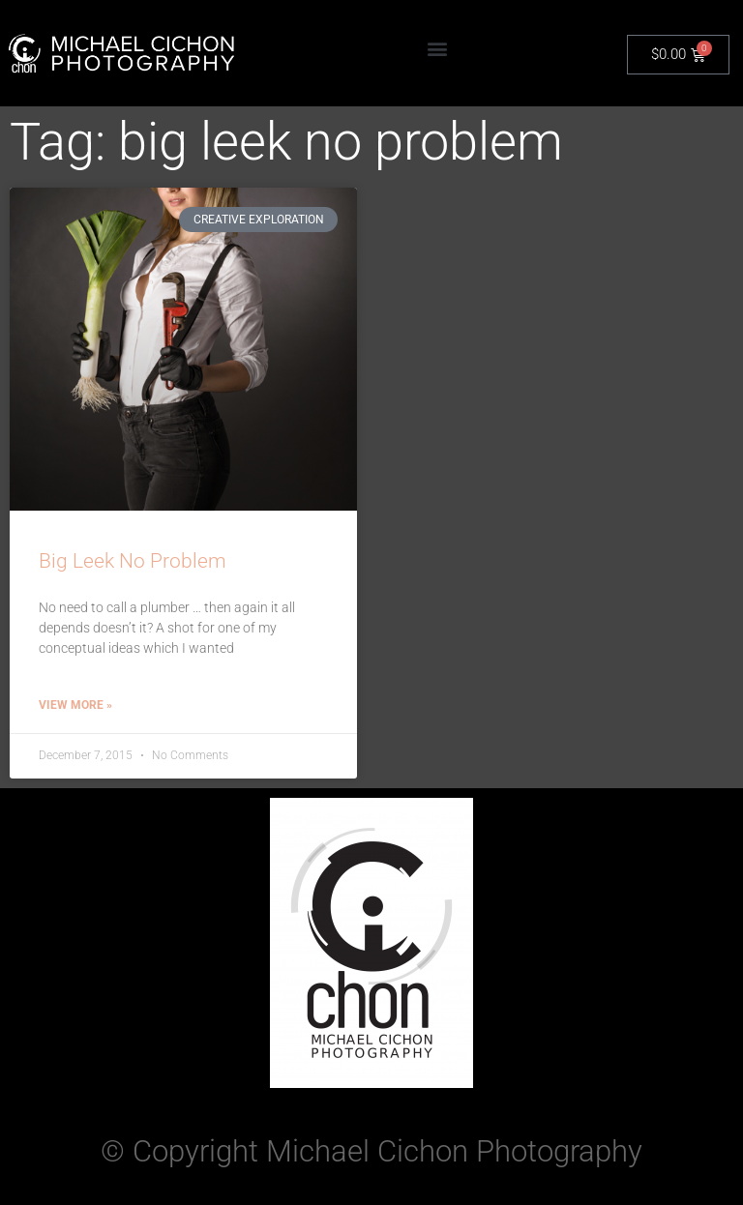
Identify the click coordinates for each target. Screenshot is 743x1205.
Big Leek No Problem (132, 561)
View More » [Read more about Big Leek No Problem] (75, 705)
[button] (438, 49)
